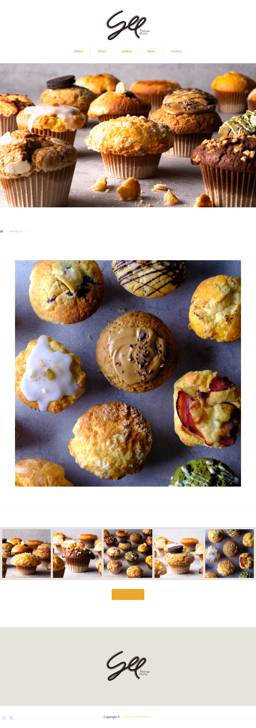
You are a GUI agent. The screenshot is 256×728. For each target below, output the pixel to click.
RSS (11, 717)
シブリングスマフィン (137, 717)
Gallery (126, 51)
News (151, 51)
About (78, 51)
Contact (176, 51)
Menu (102, 51)
